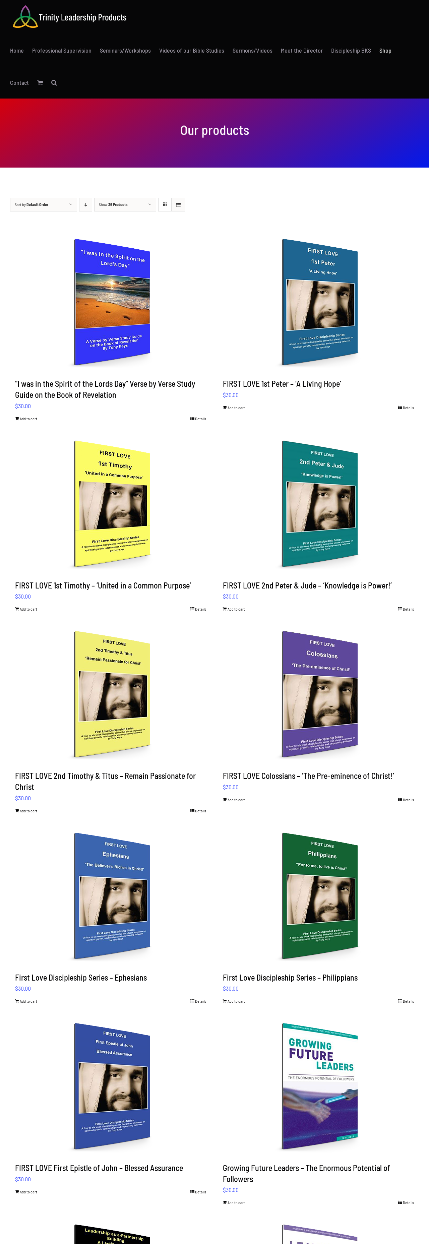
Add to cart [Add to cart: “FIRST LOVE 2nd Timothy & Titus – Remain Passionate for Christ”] (28, 810)
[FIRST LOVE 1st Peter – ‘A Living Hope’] (318, 302)
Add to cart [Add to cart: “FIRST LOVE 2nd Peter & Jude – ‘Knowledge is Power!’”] (236, 609)
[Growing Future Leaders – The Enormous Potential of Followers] (318, 1086)
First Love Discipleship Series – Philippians (290, 977)
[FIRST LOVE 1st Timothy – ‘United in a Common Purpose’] (110, 503)
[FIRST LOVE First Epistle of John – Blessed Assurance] (110, 1086)
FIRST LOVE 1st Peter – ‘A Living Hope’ (282, 383)
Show (113, 204)
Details (200, 418)
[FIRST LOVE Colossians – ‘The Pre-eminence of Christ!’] (318, 694)
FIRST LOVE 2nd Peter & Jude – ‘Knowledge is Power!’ (307, 585)
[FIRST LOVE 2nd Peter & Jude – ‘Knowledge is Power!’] (318, 503)
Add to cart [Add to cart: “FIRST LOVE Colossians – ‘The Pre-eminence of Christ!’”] (236, 799)
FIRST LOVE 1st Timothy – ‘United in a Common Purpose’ (103, 585)
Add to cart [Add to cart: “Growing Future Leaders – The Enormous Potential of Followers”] (236, 1202)
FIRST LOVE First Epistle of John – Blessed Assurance (99, 1168)
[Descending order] (85, 204)
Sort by (31, 204)
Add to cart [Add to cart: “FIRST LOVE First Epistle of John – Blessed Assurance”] (28, 1191)
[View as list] (178, 204)
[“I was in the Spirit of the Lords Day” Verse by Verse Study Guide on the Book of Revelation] (110, 302)
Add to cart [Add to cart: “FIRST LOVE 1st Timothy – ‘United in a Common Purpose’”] (28, 609)
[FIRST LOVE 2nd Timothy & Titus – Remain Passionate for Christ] (110, 694)
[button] (54, 82)
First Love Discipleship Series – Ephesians (81, 977)
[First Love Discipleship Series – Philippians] (318, 895)
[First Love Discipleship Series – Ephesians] (110, 895)
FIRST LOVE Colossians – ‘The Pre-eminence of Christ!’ (308, 776)
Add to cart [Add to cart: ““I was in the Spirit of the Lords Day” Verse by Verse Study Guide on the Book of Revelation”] (28, 418)
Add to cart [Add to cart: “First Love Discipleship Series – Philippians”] (236, 1001)
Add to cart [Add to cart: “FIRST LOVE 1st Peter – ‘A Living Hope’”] (236, 407)
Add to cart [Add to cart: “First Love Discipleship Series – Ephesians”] (28, 1001)
